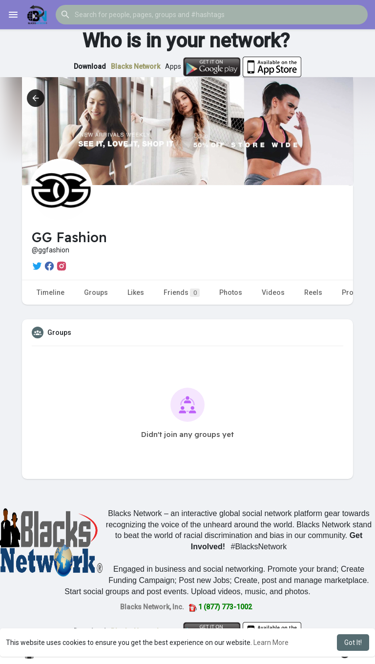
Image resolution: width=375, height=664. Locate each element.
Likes (135, 292)
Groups (96, 292)
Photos (230, 292)
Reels (313, 292)
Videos (273, 292)
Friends (182, 293)
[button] (212, 14)
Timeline (50, 292)
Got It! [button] (353, 642)
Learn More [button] (271, 642)
